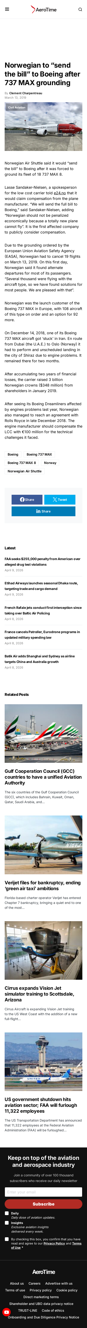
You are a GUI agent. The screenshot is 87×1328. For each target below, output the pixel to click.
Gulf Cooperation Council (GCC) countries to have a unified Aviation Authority (43, 777)
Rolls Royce (15, 420)
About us (17, 1283)
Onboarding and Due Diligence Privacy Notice (43, 1317)
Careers (35, 1283)
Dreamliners (55, 403)
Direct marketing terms (41, 1297)
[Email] (43, 1192)
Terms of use (15, 1290)
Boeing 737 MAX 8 (22, 463)
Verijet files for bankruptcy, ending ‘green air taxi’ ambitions (43, 885)
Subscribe (44, 1204)
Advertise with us (59, 1283)
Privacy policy (41, 1290)
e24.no (60, 193)
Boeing (13, 454)
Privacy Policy (54, 1243)
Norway (50, 463)
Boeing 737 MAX (19, 308)
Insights (29, 1227)
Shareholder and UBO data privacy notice (41, 1304)
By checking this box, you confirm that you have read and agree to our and (46, 1243)
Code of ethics (53, 1310)
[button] (7, 9)
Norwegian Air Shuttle (25, 471)
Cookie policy (66, 1290)
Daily (33, 1215)
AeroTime (43, 1272)
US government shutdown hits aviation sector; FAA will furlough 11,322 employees (41, 1105)
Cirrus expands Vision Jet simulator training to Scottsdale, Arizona (39, 994)
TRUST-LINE (27, 1310)
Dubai (19, 344)
